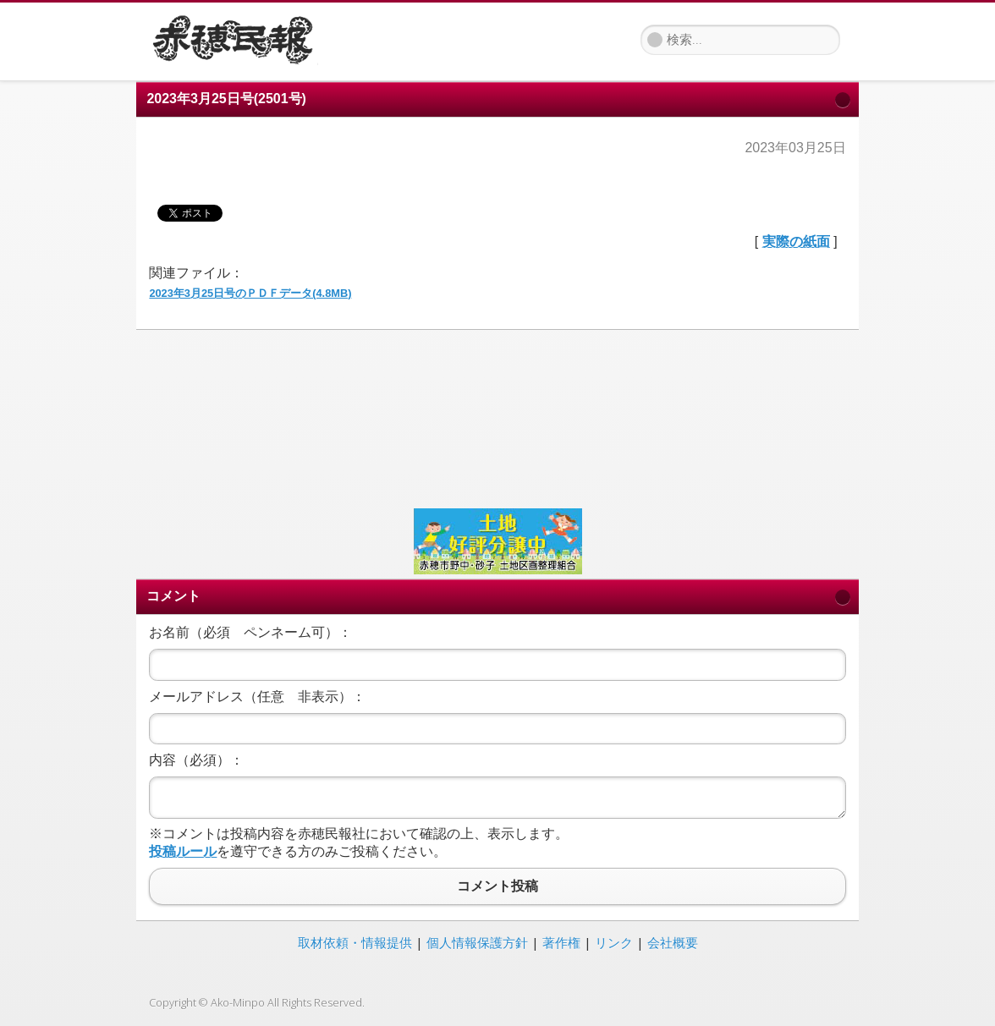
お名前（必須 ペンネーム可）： (250, 632)
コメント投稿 (497, 886)
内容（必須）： (196, 760)
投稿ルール (183, 851)
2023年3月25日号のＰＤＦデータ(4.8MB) (250, 293)
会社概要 (672, 942)
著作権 (561, 942)
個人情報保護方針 (477, 942)
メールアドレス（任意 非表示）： (257, 696)
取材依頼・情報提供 (355, 942)
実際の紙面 (796, 241)
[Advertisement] (497, 417)
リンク (614, 942)
